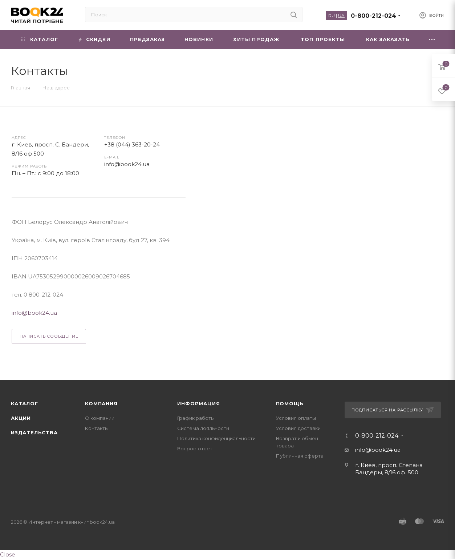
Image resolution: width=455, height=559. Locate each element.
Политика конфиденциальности (216, 438)
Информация (198, 403)
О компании (99, 418)
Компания (101, 403)
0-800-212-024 (373, 15)
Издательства (34, 432)
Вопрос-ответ (194, 448)
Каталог (24, 403)
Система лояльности (203, 428)
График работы (196, 418)
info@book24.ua (127, 164)
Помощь (290, 403)
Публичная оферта (300, 456)
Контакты (97, 428)
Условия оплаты (296, 418)
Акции (21, 418)
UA (341, 15)
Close (7, 554)
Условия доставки (298, 428)
